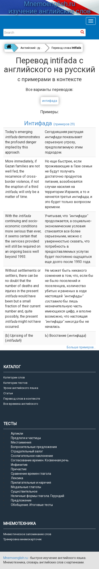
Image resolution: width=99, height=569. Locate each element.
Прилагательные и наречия (31, 482)
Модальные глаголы (26, 487)
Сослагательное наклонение (32, 456)
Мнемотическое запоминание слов (27, 534)
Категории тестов (15, 382)
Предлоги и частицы (26, 438)
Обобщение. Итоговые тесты (32, 505)
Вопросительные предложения (34, 447)
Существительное (24, 491)
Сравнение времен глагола (31, 473)
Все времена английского (20, 403)
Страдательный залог (27, 451)
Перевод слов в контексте (21, 398)
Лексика (17, 478)
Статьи (8, 393)
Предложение (21, 500)
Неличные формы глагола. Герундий (37, 496)
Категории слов (14, 377)
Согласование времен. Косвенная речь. (40, 460)
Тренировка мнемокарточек (22, 539)
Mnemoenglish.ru (15, 558)
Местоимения (21, 442)
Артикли (17, 433)
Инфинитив (19, 464)
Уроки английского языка (20, 388)
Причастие (19, 469)
